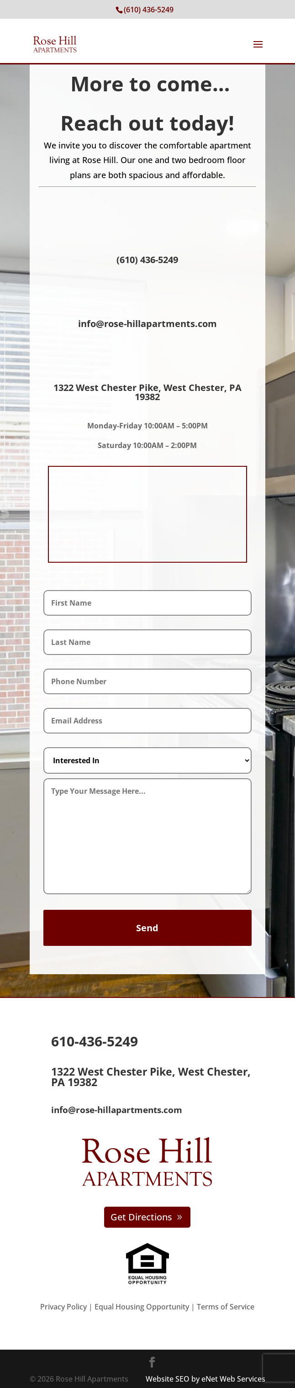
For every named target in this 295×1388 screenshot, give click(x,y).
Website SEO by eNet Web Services (205, 1379)
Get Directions (141, 1217)
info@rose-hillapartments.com (147, 323)
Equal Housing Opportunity (141, 1307)
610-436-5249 (94, 1041)
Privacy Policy (63, 1307)
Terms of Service (225, 1307)
